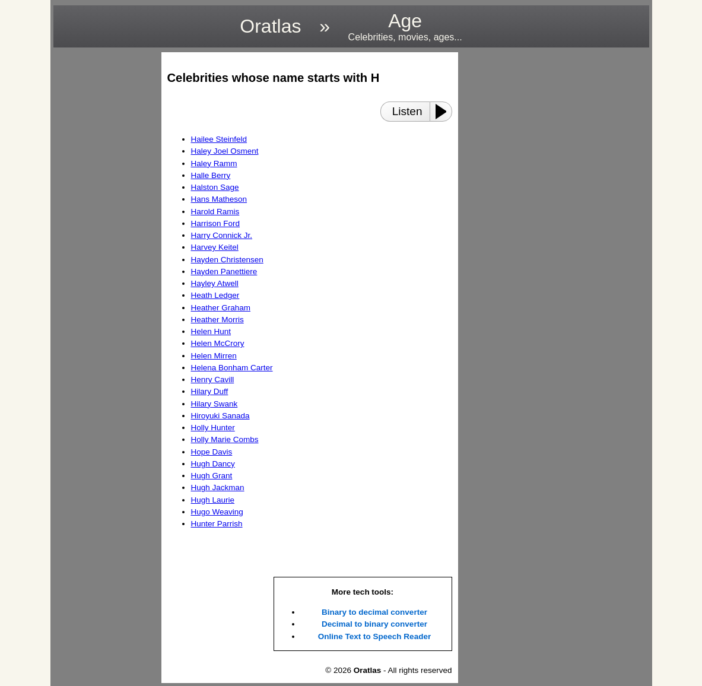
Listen (407, 111)
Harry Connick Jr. (222, 235)
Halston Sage (215, 187)
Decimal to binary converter (374, 624)
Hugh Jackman (217, 487)
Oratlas (270, 26)
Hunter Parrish (217, 523)
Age (405, 26)
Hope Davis (212, 451)
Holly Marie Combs (225, 439)
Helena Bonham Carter (232, 367)
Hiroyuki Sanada (220, 415)
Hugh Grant (212, 475)
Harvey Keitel (215, 247)
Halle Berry (211, 175)
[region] (103, 230)
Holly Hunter (213, 427)
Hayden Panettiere (224, 271)
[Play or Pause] (444, 111)
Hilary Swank (214, 403)
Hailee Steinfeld (219, 139)
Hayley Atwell (215, 283)
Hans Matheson (219, 199)
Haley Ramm (214, 163)
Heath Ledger (215, 295)
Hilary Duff (209, 391)
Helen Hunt (211, 331)
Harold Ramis (215, 211)
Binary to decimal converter (374, 612)
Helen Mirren (214, 355)
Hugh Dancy (213, 463)
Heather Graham (221, 307)
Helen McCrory (217, 343)
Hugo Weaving (217, 511)
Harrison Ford (215, 223)
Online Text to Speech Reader (374, 636)
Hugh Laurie (213, 500)
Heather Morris (217, 319)
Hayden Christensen (227, 259)
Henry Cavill (212, 379)
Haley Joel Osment (225, 151)
